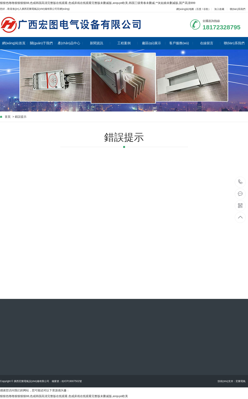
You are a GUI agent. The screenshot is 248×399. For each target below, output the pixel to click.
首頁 (8, 116)
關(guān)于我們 (42, 43)
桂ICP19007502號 (72, 381)
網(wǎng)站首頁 (14, 43)
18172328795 (240, 182)
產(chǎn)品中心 (70, 43)
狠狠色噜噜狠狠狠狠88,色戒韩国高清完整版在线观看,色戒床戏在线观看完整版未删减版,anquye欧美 (64, 396)
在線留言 (210, 43)
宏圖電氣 (241, 381)
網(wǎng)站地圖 (185, 9)
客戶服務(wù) (181, 43)
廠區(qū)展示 (153, 43)
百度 (198, 9)
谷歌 (205, 9)
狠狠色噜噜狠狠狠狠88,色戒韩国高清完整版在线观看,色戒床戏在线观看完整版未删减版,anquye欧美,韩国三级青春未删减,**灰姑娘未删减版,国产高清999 (97, 3)
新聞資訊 (100, 43)
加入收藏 (219, 9)
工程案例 (127, 43)
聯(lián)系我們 (237, 9)
